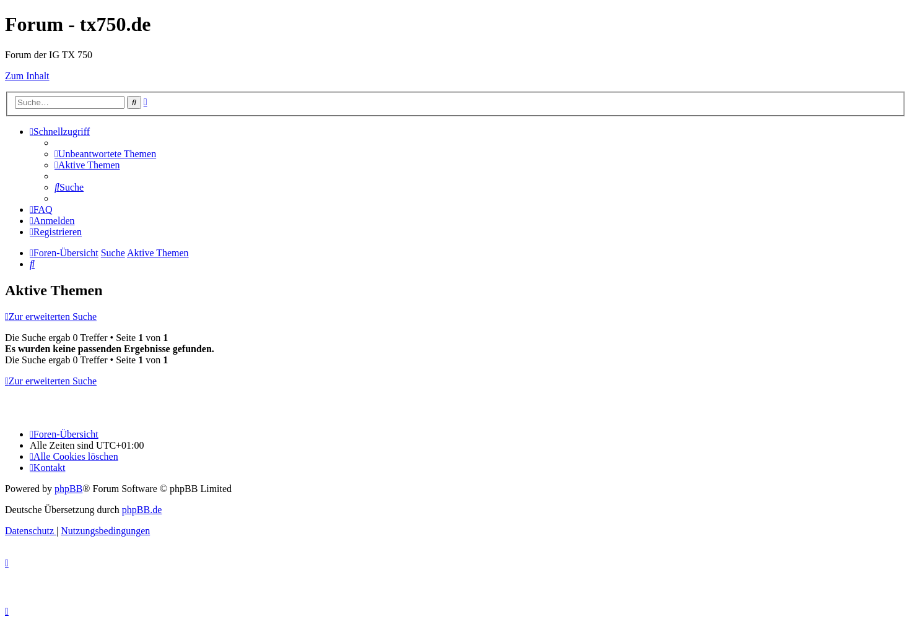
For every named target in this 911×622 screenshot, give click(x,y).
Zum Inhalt (27, 76)
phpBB (68, 488)
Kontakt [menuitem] (47, 467)
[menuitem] (105, 154)
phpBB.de (142, 509)
